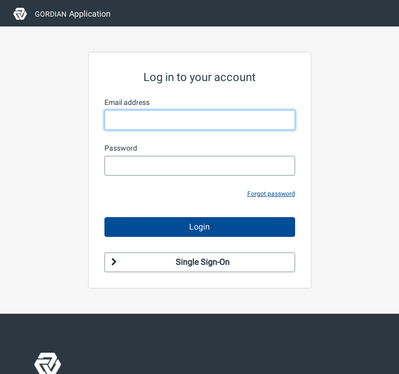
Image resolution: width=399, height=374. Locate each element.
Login (199, 227)
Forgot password (271, 193)
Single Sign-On (170, 262)
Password (120, 148)
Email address (127, 102)
